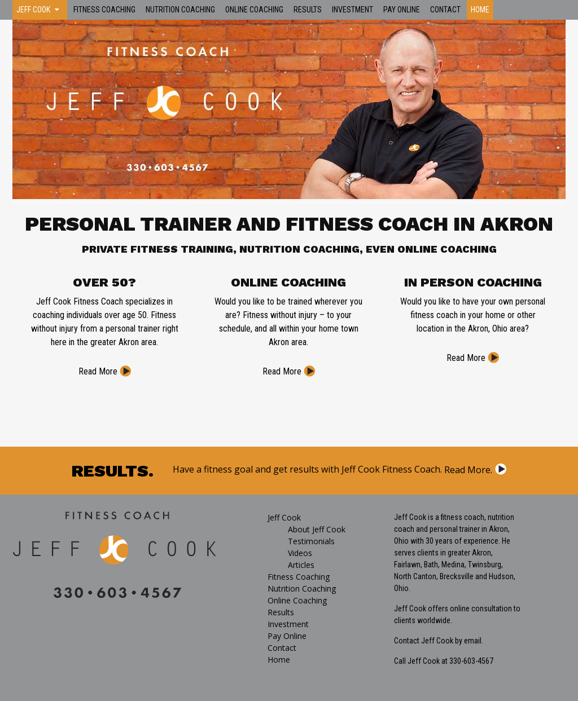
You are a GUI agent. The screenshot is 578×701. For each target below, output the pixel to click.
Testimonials (311, 541)
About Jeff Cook (316, 529)
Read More (97, 371)
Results (308, 9)
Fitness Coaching (104, 9)
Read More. (468, 470)
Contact (445, 9)
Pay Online (401, 9)
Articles (301, 564)
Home (480, 9)
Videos (300, 553)
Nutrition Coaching (180, 9)
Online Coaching (254, 9)
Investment (352, 9)
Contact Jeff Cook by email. (438, 640)
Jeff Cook (33, 9)
